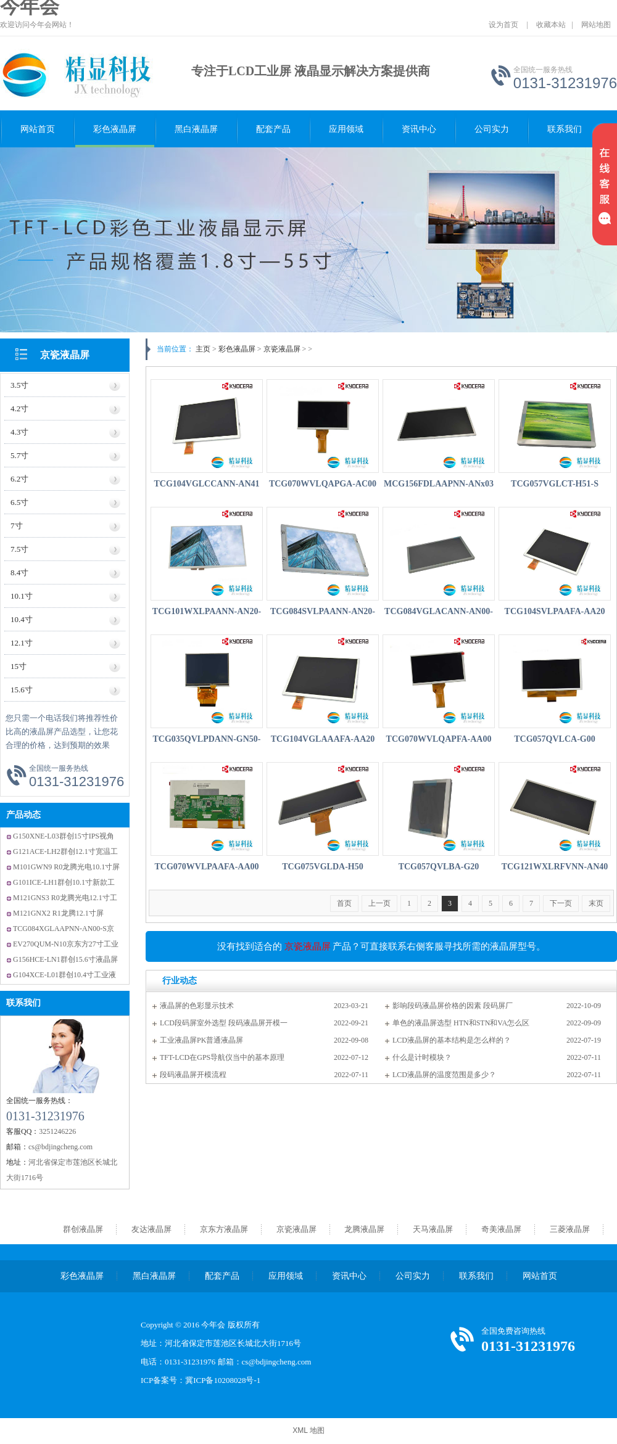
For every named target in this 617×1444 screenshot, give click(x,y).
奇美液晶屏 (501, 1229)
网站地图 (596, 24)
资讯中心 (419, 129)
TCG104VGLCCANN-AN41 (206, 483)
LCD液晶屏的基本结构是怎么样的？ (451, 1040)
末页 (596, 903)
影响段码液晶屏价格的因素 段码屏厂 (452, 1005)
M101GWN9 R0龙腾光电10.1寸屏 (66, 867)
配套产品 (273, 129)
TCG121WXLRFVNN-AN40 (555, 866)
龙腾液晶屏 (364, 1229)
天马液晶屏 (433, 1229)
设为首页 (503, 24)
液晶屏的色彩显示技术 (197, 1005)
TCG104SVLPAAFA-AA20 (555, 611)
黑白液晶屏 (196, 129)
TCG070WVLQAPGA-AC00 (322, 483)
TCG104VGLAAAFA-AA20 (323, 739)
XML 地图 (308, 1430)
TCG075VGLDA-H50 (322, 866)
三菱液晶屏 (570, 1229)
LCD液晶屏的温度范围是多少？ (444, 1074)
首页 (344, 903)
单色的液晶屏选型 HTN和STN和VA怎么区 (460, 1023)
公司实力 (491, 129)
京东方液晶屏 (224, 1229)
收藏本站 (551, 24)
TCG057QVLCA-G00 (554, 739)
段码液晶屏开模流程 (193, 1074)
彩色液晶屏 (114, 129)
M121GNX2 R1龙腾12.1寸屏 (58, 913)
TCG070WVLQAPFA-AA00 (439, 739)
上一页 (379, 903)
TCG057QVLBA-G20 (439, 866)
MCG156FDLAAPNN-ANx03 (439, 483)
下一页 (561, 903)
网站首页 (37, 129)
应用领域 (346, 129)
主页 (203, 349)
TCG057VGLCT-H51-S (554, 483)
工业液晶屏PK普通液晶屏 (201, 1040)
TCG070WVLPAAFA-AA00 (206, 866)
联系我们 (564, 129)
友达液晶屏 (151, 1229)
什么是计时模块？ (422, 1057)
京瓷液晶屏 (64, 355)
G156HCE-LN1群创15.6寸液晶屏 (65, 959)
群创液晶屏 (83, 1229)
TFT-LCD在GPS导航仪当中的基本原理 (222, 1057)
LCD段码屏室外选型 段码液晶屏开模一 (224, 1023)
